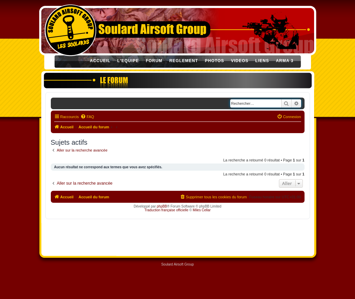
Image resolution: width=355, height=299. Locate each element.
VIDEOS (239, 60)
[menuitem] (87, 117)
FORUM (154, 60)
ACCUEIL (100, 60)
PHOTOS (214, 60)
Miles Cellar (201, 210)
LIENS (262, 60)
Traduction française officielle (166, 210)
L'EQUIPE (128, 60)
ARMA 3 (285, 60)
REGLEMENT (183, 60)
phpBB (162, 206)
